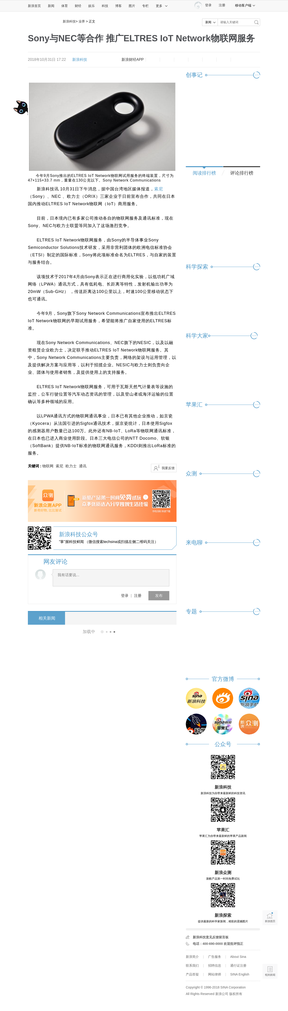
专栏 (145, 6)
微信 (209, 59)
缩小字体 (153, 59)
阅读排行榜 (204, 173)
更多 (162, 6)
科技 (105, 6)
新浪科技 (69, 21)
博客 (118, 6)
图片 (132, 6)
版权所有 (235, 994)
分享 (224, 59)
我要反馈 (168, 468)
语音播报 (270, 953)
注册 (222, 5)
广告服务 (214, 957)
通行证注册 (238, 965)
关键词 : (35, 466)
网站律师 (214, 974)
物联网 (47, 466)
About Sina (238, 957)
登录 (124, 596)
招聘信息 (214, 965)
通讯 (82, 466)
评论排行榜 (241, 173)
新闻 (51, 6)
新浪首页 (34, 6)
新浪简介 (192, 957)
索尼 (158, 189)
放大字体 (167, 59)
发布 (159, 596)
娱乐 (91, 6)
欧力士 (71, 466)
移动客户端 (245, 5)
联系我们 (192, 965)
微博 (195, 59)
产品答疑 (192, 974)
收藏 (181, 59)
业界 (82, 21)
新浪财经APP (132, 60)
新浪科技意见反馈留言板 (211, 937)
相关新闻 (45, 618)
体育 (64, 6)
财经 (78, 6)
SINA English (239, 974)
